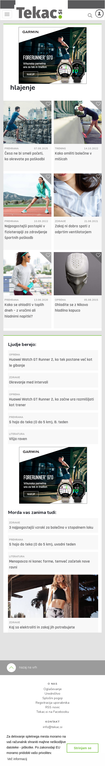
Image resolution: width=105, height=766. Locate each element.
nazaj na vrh (22, 667)
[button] (17, 759)
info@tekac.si (52, 727)
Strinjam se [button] (82, 748)
